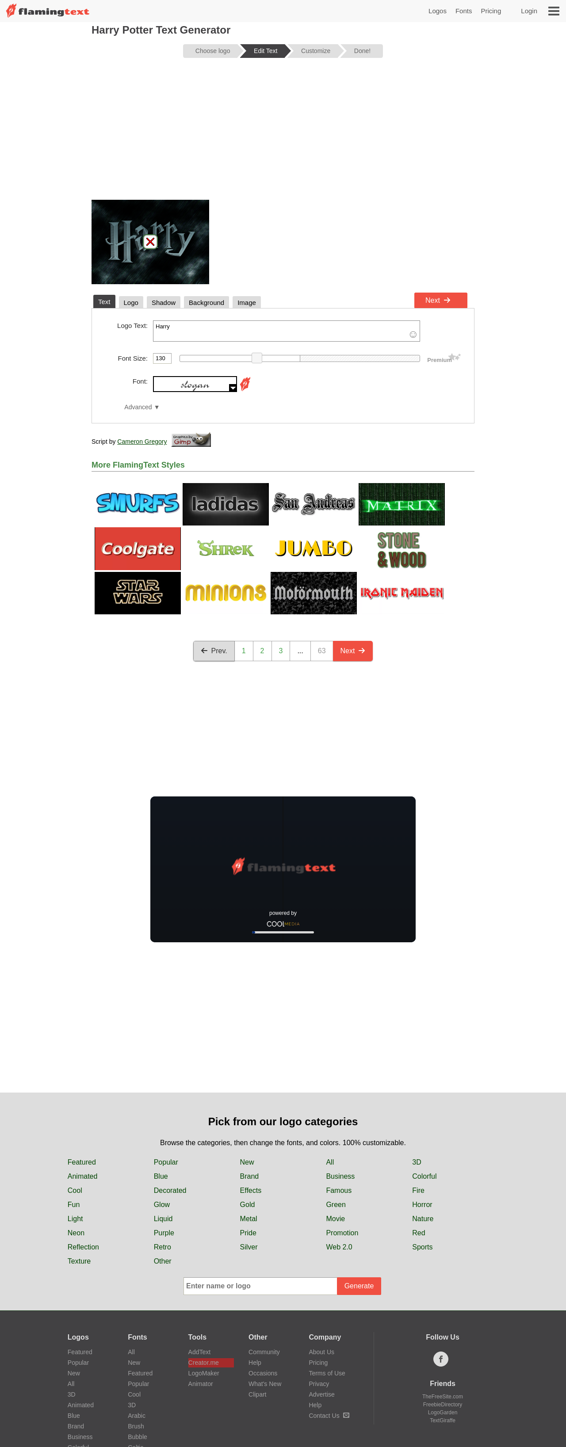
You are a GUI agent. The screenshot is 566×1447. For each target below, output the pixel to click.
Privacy (319, 1383)
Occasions (263, 1373)
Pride (248, 1233)
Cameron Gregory (142, 441)
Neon (76, 1233)
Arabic (136, 1415)
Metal (248, 1218)
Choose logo (212, 50)
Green (335, 1204)
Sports (422, 1247)
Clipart (257, 1394)
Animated (83, 1176)
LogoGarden (443, 1412)
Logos (437, 11)
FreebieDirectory (443, 1404)
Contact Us (329, 1415)
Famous (339, 1190)
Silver (249, 1247)
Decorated (170, 1190)
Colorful (424, 1176)
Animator (200, 1383)
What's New (265, 1383)
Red (418, 1233)
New (247, 1162)
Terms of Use (327, 1373)
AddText (199, 1352)
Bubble (137, 1436)
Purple (164, 1233)
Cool (75, 1190)
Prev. (214, 651)
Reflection (83, 1247)
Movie (335, 1218)
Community (264, 1352)
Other (163, 1261)
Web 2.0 (339, 1247)
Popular (166, 1162)
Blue (161, 1176)
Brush (136, 1426)
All (330, 1162)
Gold (247, 1204)
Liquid (163, 1218)
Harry (286, 331)
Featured (82, 1162)
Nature (422, 1218)
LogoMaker (203, 1373)
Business (340, 1176)
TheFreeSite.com (442, 1397)
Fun (74, 1204)
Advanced (138, 407)
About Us (321, 1352)
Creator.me (203, 1362)
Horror (422, 1204)
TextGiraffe (442, 1420)
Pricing (491, 11)
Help (255, 1362)
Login (529, 11)
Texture (79, 1261)
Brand (249, 1176)
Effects (251, 1190)
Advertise (321, 1394)
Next (438, 300)
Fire (418, 1190)
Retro (162, 1247)
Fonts (463, 11)
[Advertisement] (283, 133)
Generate (359, 1286)
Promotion (342, 1233)
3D (416, 1162)
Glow (162, 1204)
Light (75, 1218)
